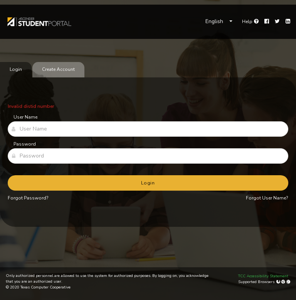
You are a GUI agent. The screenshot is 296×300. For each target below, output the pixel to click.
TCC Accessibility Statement (263, 276)
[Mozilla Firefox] (278, 282)
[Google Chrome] (283, 282)
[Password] (148, 156)
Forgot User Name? (267, 198)
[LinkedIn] (288, 21)
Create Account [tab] (58, 69)
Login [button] (148, 183)
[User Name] (148, 129)
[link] (39, 21)
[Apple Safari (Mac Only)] (288, 282)
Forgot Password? (28, 198)
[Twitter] (277, 21)
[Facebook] (266, 21)
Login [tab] (16, 69)
